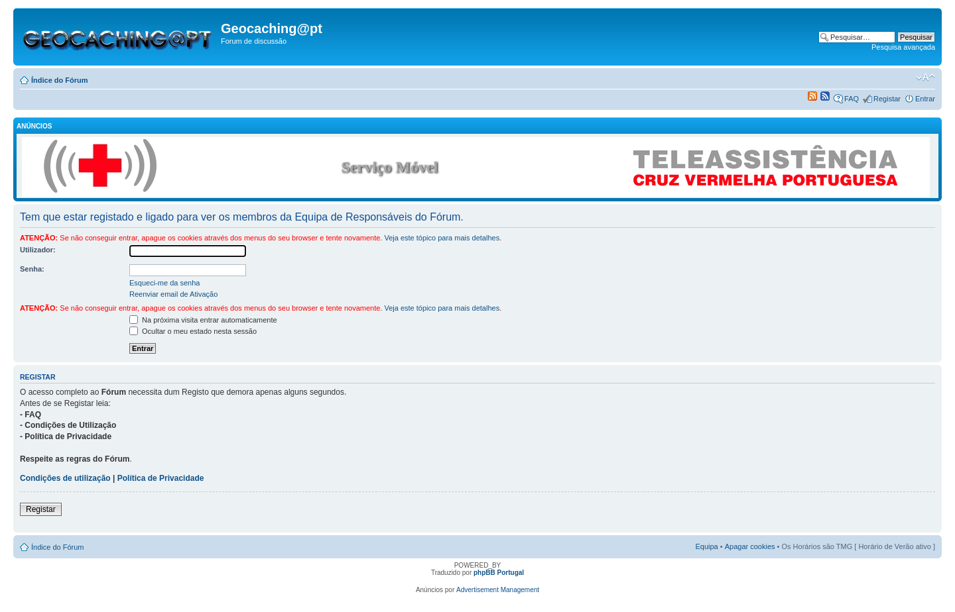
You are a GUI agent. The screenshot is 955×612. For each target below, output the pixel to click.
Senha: (32, 269)
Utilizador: (38, 250)
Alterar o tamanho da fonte (925, 77)
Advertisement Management (497, 589)
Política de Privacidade (160, 478)
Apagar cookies (750, 546)
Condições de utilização (65, 478)
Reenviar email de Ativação (173, 294)
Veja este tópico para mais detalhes (441, 238)
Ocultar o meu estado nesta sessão (193, 331)
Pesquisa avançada (903, 47)
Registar (887, 99)
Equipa (706, 546)
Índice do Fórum (59, 80)
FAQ (851, 99)
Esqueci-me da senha (164, 283)
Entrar (925, 99)
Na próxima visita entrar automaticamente (203, 320)
